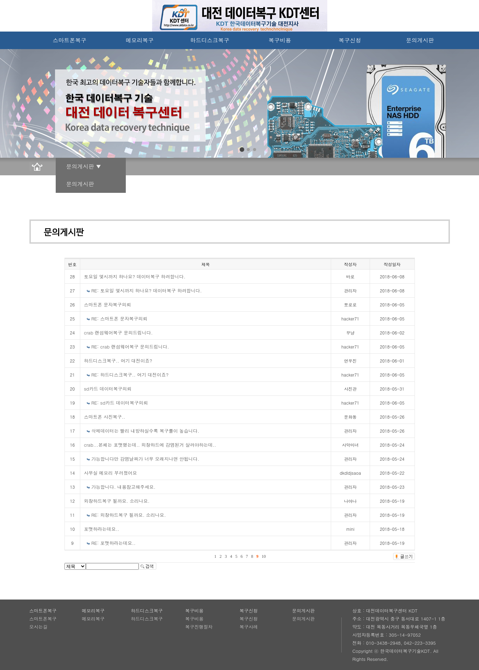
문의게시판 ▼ (83, 166)
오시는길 (38, 626)
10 (264, 556)
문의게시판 (420, 40)
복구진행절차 (199, 626)
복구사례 (249, 626)
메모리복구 (140, 40)
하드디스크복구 (210, 40)
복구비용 (280, 40)
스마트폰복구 (70, 40)
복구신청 (350, 40)
